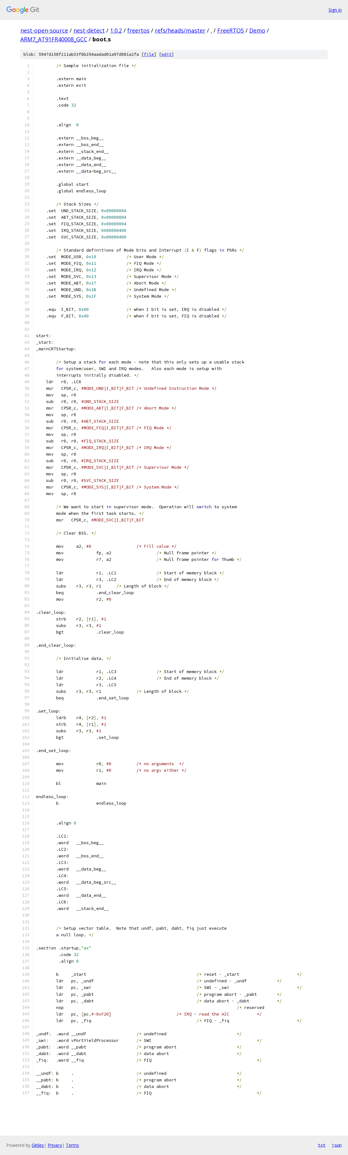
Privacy (55, 1145)
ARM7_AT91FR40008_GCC (53, 39)
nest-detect (89, 30)
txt (321, 1145)
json (337, 1145)
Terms (72, 1145)
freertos (138, 30)
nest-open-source (44, 30)
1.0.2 (116, 30)
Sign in (335, 10)
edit (166, 54)
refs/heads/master (180, 30)
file (149, 54)
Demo (257, 30)
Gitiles (38, 1145)
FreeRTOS (230, 30)
